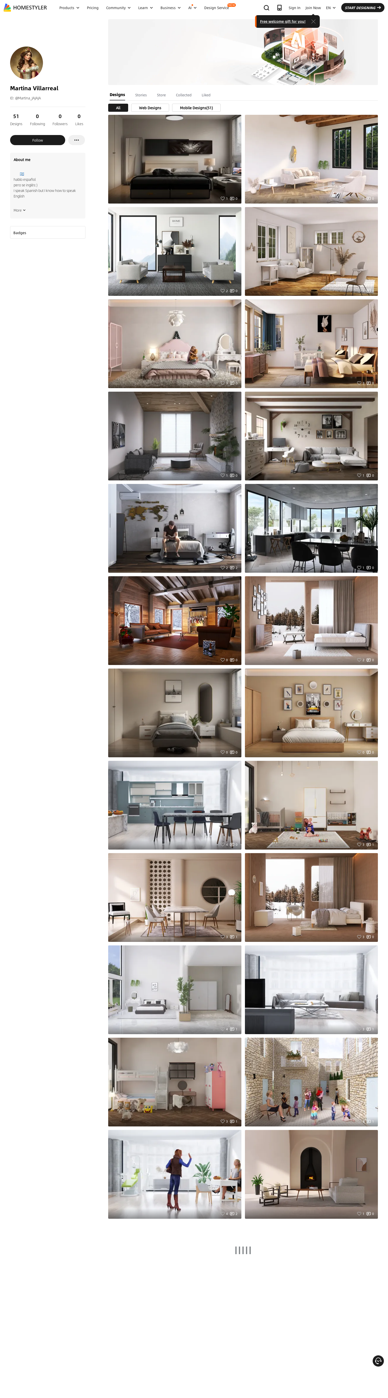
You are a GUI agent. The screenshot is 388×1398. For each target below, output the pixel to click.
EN (331, 7)
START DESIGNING (363, 7)
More (20, 210)
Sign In (295, 7)
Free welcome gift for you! (283, 21)
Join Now (313, 7)
